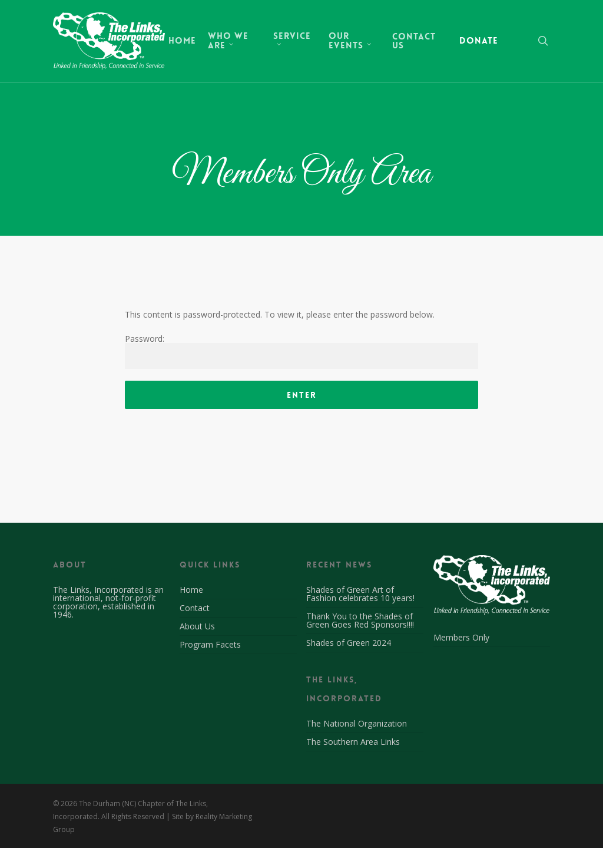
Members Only (461, 638)
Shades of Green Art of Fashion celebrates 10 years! (360, 593)
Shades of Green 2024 (348, 642)
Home (191, 590)
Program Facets (210, 644)
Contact (195, 607)
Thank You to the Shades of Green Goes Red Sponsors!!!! (360, 620)
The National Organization (356, 724)
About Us (197, 626)
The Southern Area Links (353, 741)
